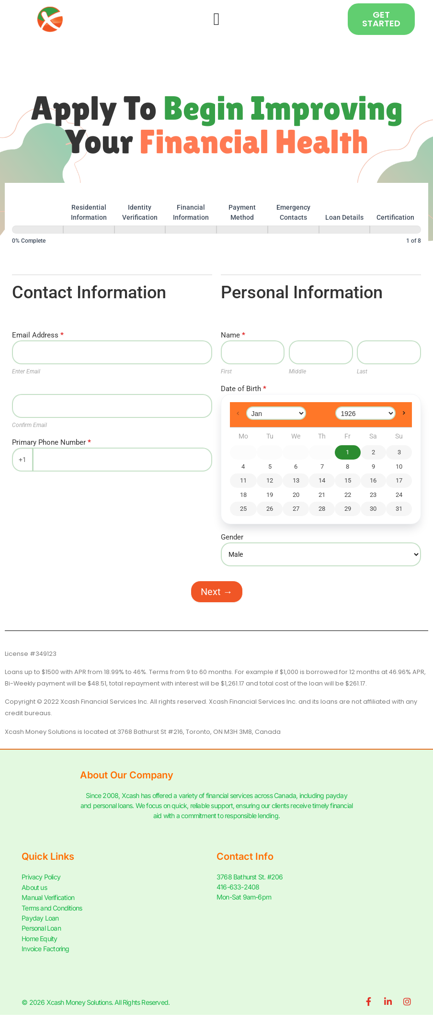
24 (399, 494)
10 (399, 466)
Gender (232, 537)
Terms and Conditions (52, 907)
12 (269, 480)
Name (233, 335)
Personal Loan (41, 927)
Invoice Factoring (45, 947)
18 (243, 494)
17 (399, 480)
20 (296, 494)
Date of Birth (243, 389)
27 (296, 508)
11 (243, 480)
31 (399, 508)
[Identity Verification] (140, 229)
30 (373, 508)
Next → (217, 591)
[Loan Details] (344, 229)
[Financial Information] (190, 229)
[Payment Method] (242, 229)
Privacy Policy (41, 877)
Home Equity (39, 937)
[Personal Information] (37, 229)
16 (373, 480)
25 (243, 508)
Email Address (38, 335)
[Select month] (276, 413)
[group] (216, 224)
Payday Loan (40, 917)
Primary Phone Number (51, 443)
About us (34, 887)
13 (296, 480)
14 (322, 480)
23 (373, 494)
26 (269, 508)
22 (347, 494)
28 (322, 508)
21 (322, 494)
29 (347, 508)
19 (269, 494)
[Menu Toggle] (216, 19)
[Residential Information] (88, 229)
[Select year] (365, 413)
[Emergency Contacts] (293, 229)
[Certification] (395, 229)
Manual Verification (48, 897)
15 (347, 480)
